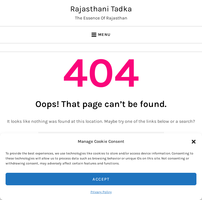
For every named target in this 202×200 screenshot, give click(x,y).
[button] (193, 141)
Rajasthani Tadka (101, 8)
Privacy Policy (101, 192)
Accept (101, 179)
